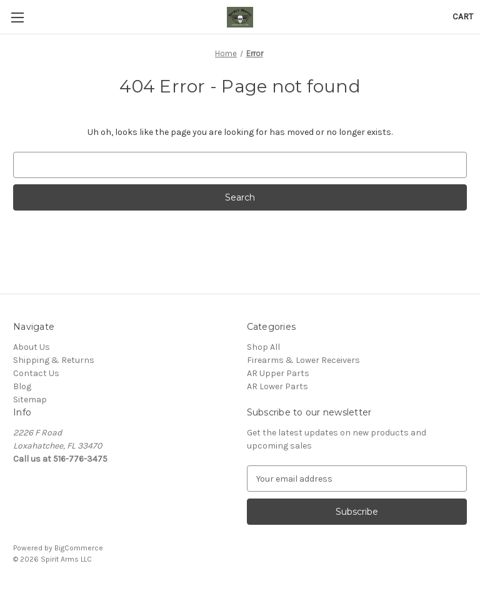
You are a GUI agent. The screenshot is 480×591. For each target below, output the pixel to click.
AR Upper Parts (278, 373)
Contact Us (36, 373)
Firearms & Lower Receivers (303, 360)
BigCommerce (78, 548)
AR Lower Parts (277, 386)
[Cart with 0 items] (463, 16)
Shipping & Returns (53, 360)
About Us (31, 347)
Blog (22, 386)
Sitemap (30, 399)
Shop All (263, 347)
